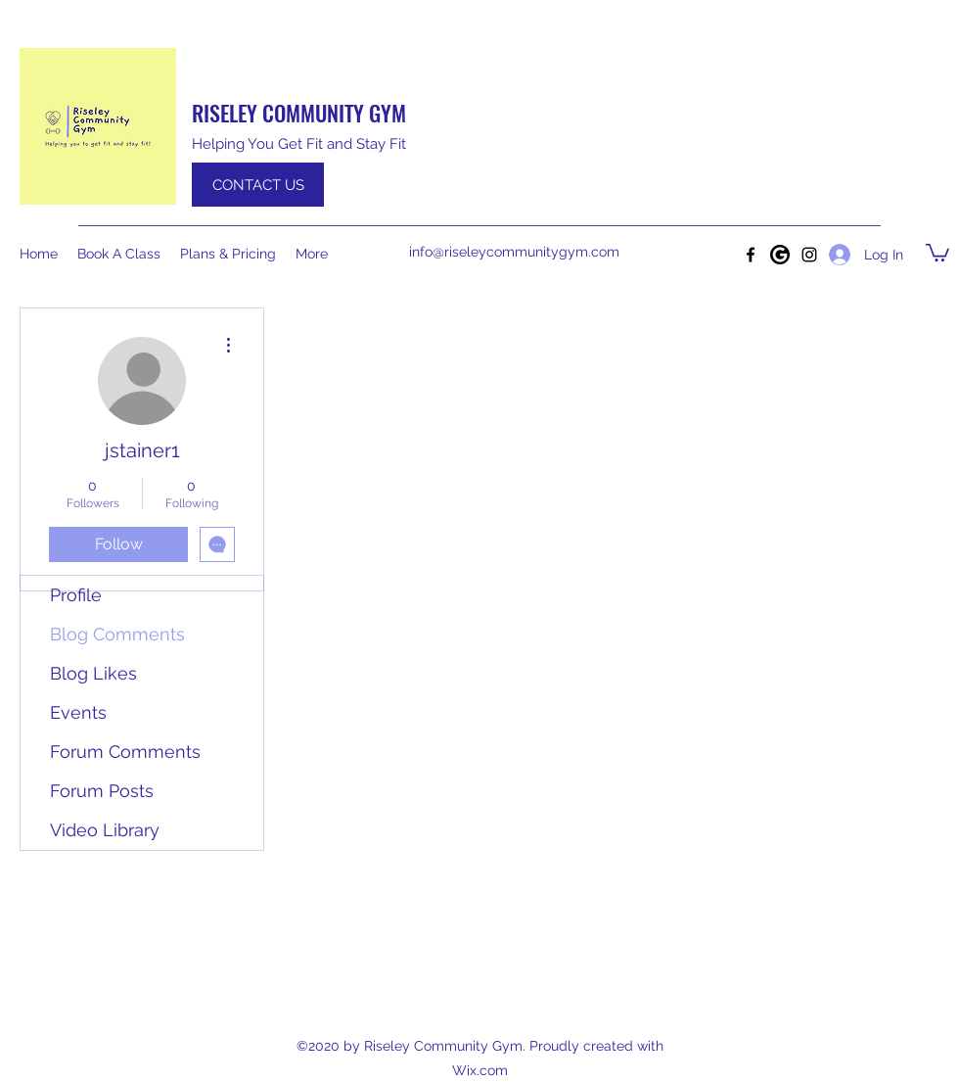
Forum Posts (102, 790)
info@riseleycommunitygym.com (514, 251)
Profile (76, 595)
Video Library (105, 830)
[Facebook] (750, 254)
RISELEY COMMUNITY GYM (299, 112)
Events (78, 712)
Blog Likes (93, 673)
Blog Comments (117, 634)
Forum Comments (125, 751)
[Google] (780, 254)
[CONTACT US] (258, 185)
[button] (937, 251)
